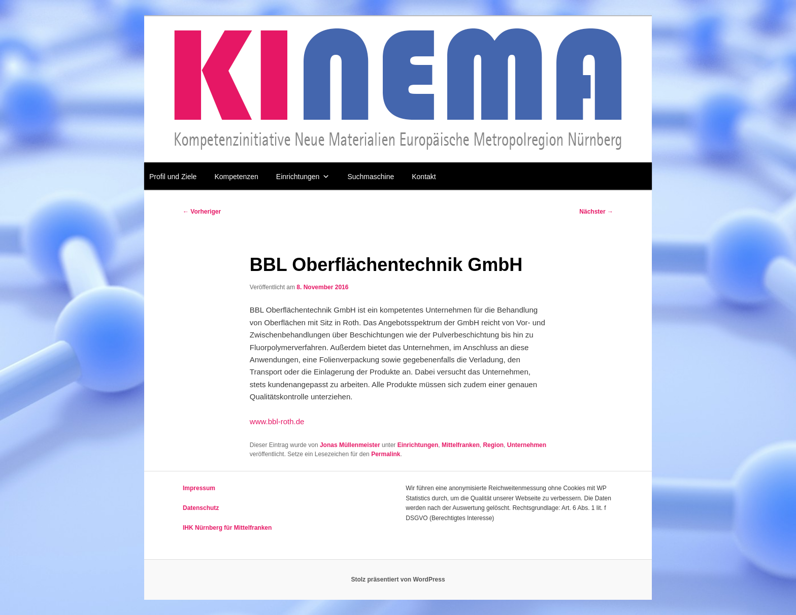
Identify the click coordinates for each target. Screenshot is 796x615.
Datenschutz (201, 507)
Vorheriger (202, 211)
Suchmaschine (370, 177)
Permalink (385, 454)
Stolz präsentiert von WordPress (398, 579)
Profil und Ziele (172, 177)
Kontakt (424, 177)
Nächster (596, 211)
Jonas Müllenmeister (350, 445)
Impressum (199, 488)
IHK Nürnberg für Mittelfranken (227, 527)
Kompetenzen (236, 177)
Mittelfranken (461, 445)
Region (493, 445)
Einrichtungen (303, 176)
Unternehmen (526, 445)
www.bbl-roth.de (277, 421)
